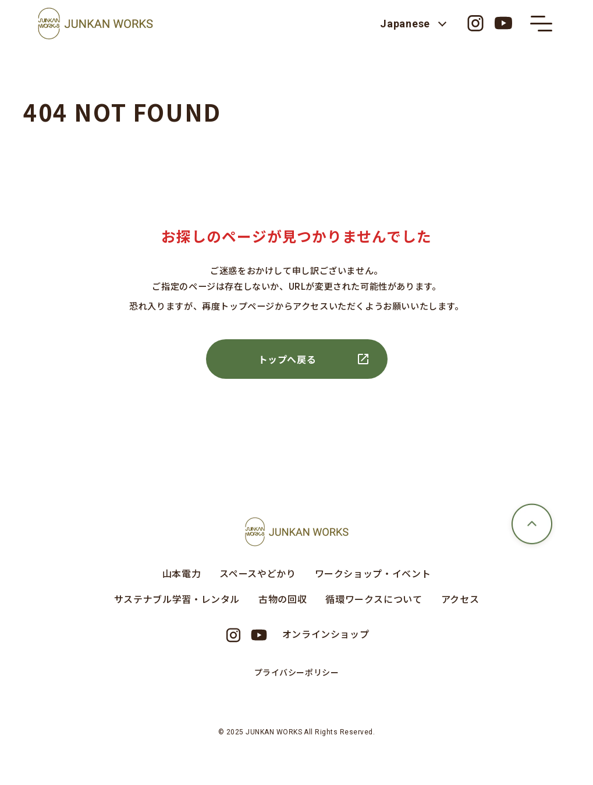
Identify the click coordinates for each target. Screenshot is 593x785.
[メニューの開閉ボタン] (541, 23)
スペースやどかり (257, 573)
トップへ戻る (287, 359)
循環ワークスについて (373, 599)
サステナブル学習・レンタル (177, 599)
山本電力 (181, 573)
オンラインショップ (326, 634)
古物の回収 (282, 599)
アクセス (460, 599)
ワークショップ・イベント (373, 573)
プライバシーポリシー (296, 672)
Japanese (405, 23)
